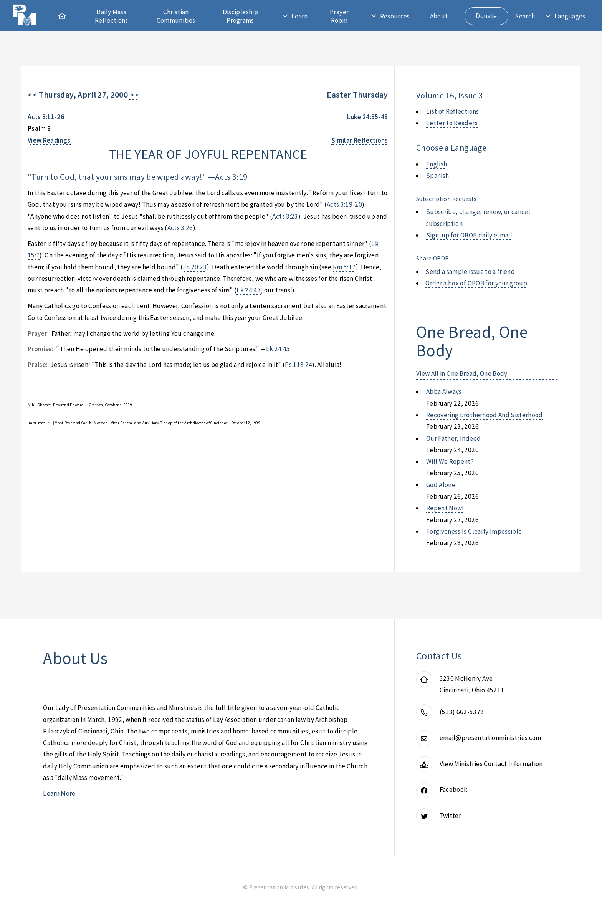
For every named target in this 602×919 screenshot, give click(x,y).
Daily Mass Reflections (111, 16)
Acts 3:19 (231, 177)
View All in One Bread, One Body (462, 373)
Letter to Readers (452, 123)
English (436, 164)
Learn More (59, 793)
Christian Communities (176, 16)
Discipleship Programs (240, 16)
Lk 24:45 (278, 349)
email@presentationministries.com (490, 737)
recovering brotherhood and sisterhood (484, 415)
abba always (444, 391)
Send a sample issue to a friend (470, 271)
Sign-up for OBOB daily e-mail (469, 235)
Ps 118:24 (298, 364)
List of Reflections (452, 111)
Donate (486, 16)
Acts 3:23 (285, 216)
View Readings (49, 140)
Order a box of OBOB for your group (476, 283)
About (439, 16)
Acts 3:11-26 (46, 117)
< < (33, 95)
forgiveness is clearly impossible (474, 531)
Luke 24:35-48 (367, 117)
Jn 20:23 (195, 267)
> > (133, 95)
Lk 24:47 (249, 290)
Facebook (454, 789)
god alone (440, 485)
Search (525, 16)
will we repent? (450, 461)
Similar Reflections (359, 140)
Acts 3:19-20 (344, 204)
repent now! (445, 508)
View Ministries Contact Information (491, 764)
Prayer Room (339, 16)
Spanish (437, 175)
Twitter (450, 815)
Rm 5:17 (344, 267)
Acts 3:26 (180, 228)
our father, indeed (453, 438)
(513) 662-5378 (462, 712)
